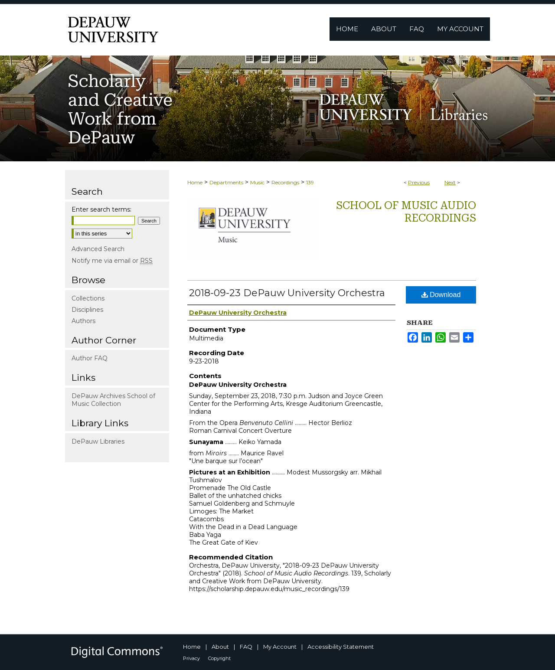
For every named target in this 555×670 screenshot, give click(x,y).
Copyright (219, 658)
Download (441, 294)
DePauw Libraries (98, 441)
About (220, 646)
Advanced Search (98, 249)
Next (450, 182)
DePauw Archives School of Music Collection (113, 400)
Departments (226, 182)
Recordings (285, 182)
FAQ (246, 646)
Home (194, 182)
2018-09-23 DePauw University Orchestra (287, 293)
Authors (83, 321)
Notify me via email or (112, 261)
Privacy (191, 658)
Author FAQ (90, 358)
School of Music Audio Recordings (406, 211)
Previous (419, 182)
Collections (88, 298)
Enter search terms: (101, 209)
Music (257, 182)
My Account (280, 646)
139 (310, 182)
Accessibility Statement (340, 646)
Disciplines (87, 310)
